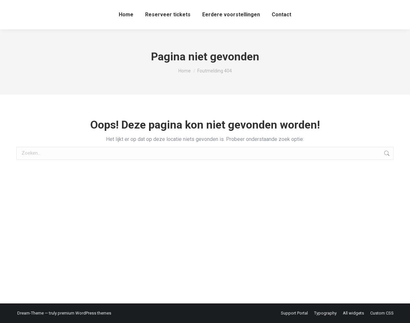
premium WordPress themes (84, 313)
